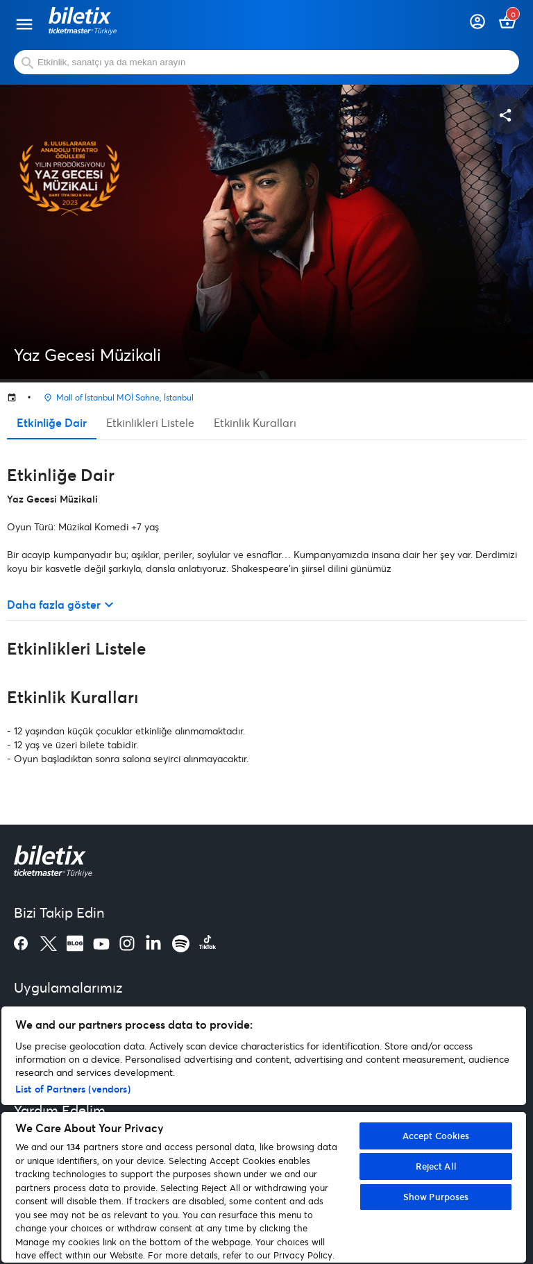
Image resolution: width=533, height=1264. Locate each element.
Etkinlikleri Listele (150, 422)
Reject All (436, 1166)
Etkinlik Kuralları (255, 422)
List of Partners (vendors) (72, 1088)
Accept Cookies (436, 1135)
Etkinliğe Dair (52, 422)
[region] (263, 1134)
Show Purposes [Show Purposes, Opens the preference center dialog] (436, 1196)
